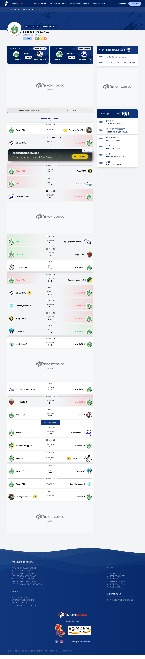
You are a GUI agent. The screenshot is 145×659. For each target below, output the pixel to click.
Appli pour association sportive (27, 588)
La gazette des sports (23, 604)
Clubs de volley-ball (117, 588)
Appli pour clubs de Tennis (24, 585)
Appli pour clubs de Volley (25, 583)
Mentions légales (13, 655)
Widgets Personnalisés (23, 606)
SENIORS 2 (38, 9)
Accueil (13, 9)
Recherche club (20, 601)
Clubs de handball (116, 585)
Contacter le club (49, 26)
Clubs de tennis (114, 591)
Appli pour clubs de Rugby (24, 577)
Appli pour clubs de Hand (24, 580)
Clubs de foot (114, 577)
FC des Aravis (25, 9)
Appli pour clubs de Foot (24, 572)
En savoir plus (80, 160)
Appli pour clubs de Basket (25, 574)
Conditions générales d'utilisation (35, 655)
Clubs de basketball (117, 580)
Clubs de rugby (114, 583)
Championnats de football (120, 604)
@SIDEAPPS (84, 645)
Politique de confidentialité (60, 655)
